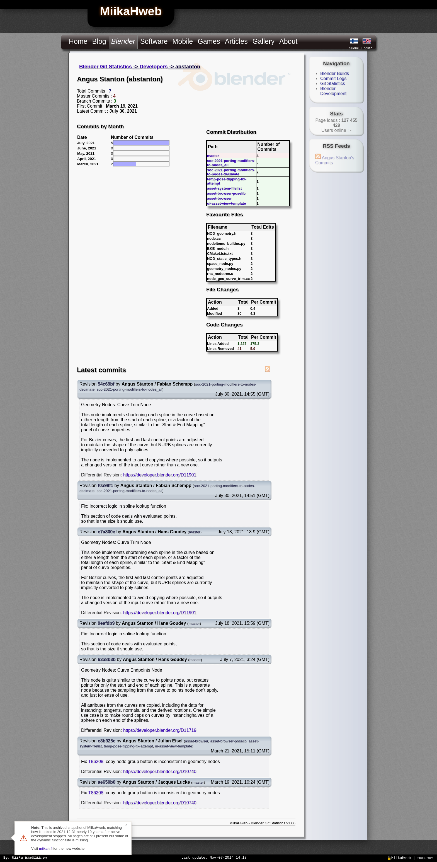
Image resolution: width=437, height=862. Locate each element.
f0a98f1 (105, 485)
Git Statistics (332, 83)
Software (154, 41)
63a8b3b (107, 659)
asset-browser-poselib (226, 193)
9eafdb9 (106, 623)
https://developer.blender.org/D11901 (159, 475)
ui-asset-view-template (226, 203)
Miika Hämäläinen (29, 857)
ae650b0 (106, 782)
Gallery (264, 41)
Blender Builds (334, 73)
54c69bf (106, 384)
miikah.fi (45, 848)
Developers (154, 66)
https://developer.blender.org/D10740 (159, 771)
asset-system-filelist (224, 188)
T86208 (95, 761)
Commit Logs (333, 78)
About (288, 41)
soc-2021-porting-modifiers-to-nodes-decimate (231, 172)
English (366, 48)
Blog (99, 41)
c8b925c (106, 740)
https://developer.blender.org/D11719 (159, 730)
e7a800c (106, 531)
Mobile (183, 41)
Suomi (354, 48)
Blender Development (333, 91)
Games (209, 41)
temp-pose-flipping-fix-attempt (128, 746)
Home (78, 41)
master (213, 156)
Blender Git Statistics (105, 66)
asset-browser (219, 198)
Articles (236, 41)
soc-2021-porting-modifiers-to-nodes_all (129, 389)
